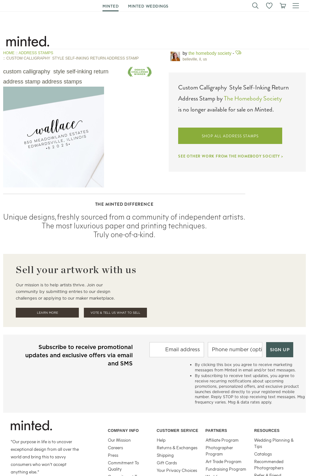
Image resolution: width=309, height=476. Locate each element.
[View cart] (282, 5)
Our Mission (119, 440)
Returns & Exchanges (177, 447)
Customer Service (177, 430)
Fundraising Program (226, 469)
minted (110, 6)
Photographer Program (219, 450)
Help (161, 440)
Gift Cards (167, 463)
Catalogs (263, 454)
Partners (216, 430)
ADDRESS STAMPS (36, 53)
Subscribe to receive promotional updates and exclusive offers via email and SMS (79, 355)
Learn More (47, 312)
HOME (9, 53)
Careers (115, 447)
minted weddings (148, 6)
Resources (267, 430)
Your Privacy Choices (177, 470)
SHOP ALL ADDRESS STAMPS (230, 136)
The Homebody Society (210, 53)
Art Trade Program (224, 461)
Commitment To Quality (123, 466)
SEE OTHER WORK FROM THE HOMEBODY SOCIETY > (230, 156)
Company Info (123, 430)
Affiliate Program (222, 440)
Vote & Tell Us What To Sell (115, 312)
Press (113, 455)
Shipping (165, 455)
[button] (255, 5)
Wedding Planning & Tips (274, 443)
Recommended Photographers (268, 464)
